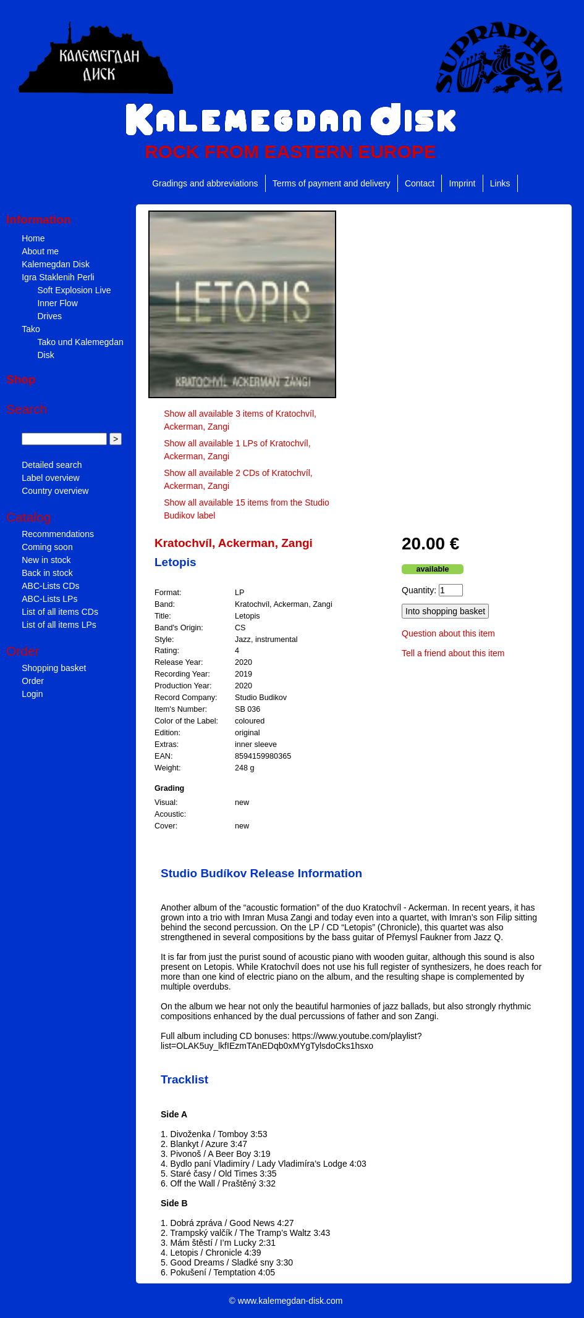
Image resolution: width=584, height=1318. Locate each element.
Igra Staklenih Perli (58, 277)
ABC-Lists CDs (50, 586)
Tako (31, 329)
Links (500, 183)
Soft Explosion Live (74, 290)
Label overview (50, 478)
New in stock (46, 560)
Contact (419, 183)
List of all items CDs (60, 612)
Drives (49, 316)
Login (32, 694)
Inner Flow (57, 303)
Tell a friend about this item (453, 653)
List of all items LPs (59, 625)
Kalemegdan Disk (56, 264)
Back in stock (47, 573)
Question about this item (448, 633)
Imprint (462, 183)
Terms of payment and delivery (332, 183)
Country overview (55, 491)
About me (40, 251)
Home (33, 238)
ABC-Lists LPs (49, 599)
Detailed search (52, 465)
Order (33, 681)
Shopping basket (54, 668)
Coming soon (47, 547)
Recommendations (58, 534)
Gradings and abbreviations (205, 183)
